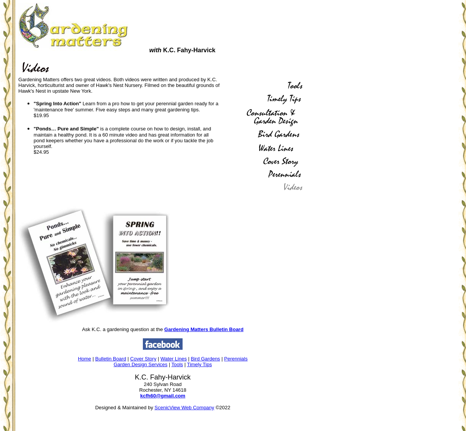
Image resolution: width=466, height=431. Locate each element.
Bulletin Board (110, 359)
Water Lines (173, 359)
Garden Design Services (140, 364)
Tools (177, 364)
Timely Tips (199, 364)
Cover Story (143, 359)
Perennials (236, 359)
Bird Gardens (205, 359)
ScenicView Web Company (184, 407)
